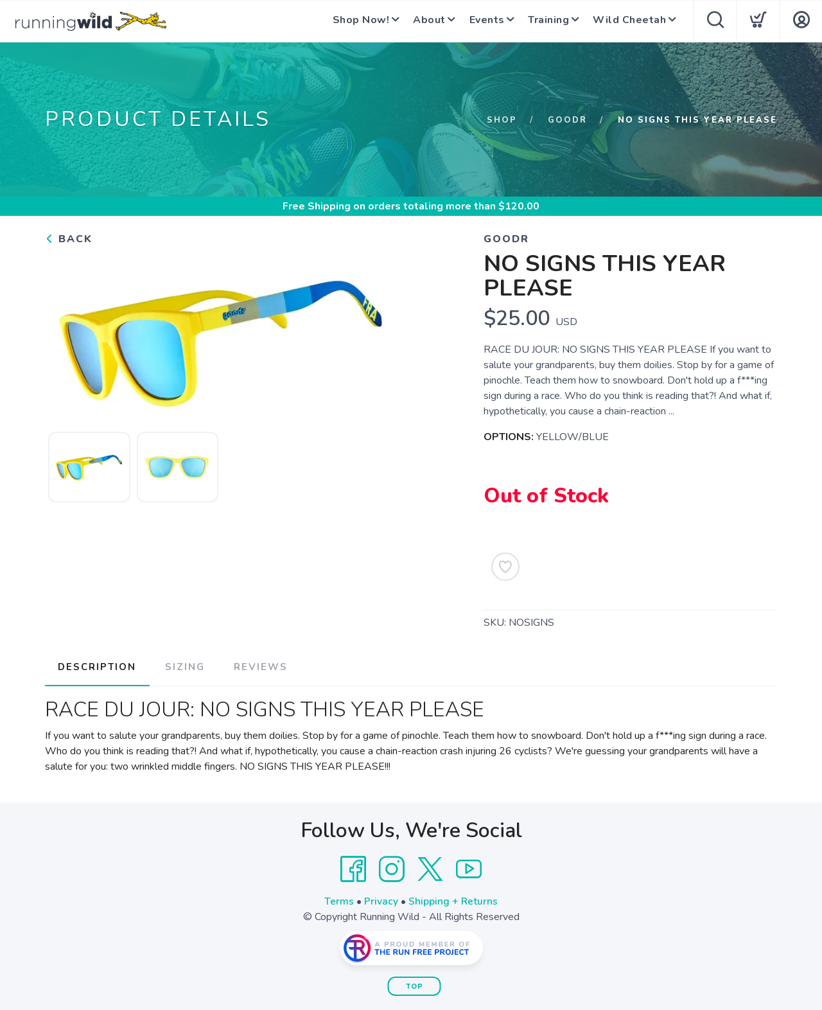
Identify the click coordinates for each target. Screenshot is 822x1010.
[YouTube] (469, 868)
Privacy (381, 900)
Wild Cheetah (626, 21)
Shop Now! (350, 21)
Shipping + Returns (453, 900)
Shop (502, 120)
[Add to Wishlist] (505, 567)
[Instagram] (391, 868)
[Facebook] (353, 868)
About (421, 21)
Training (543, 21)
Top (414, 985)
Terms (339, 900)
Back (68, 239)
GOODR (567, 120)
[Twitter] (430, 868)
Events (480, 21)
